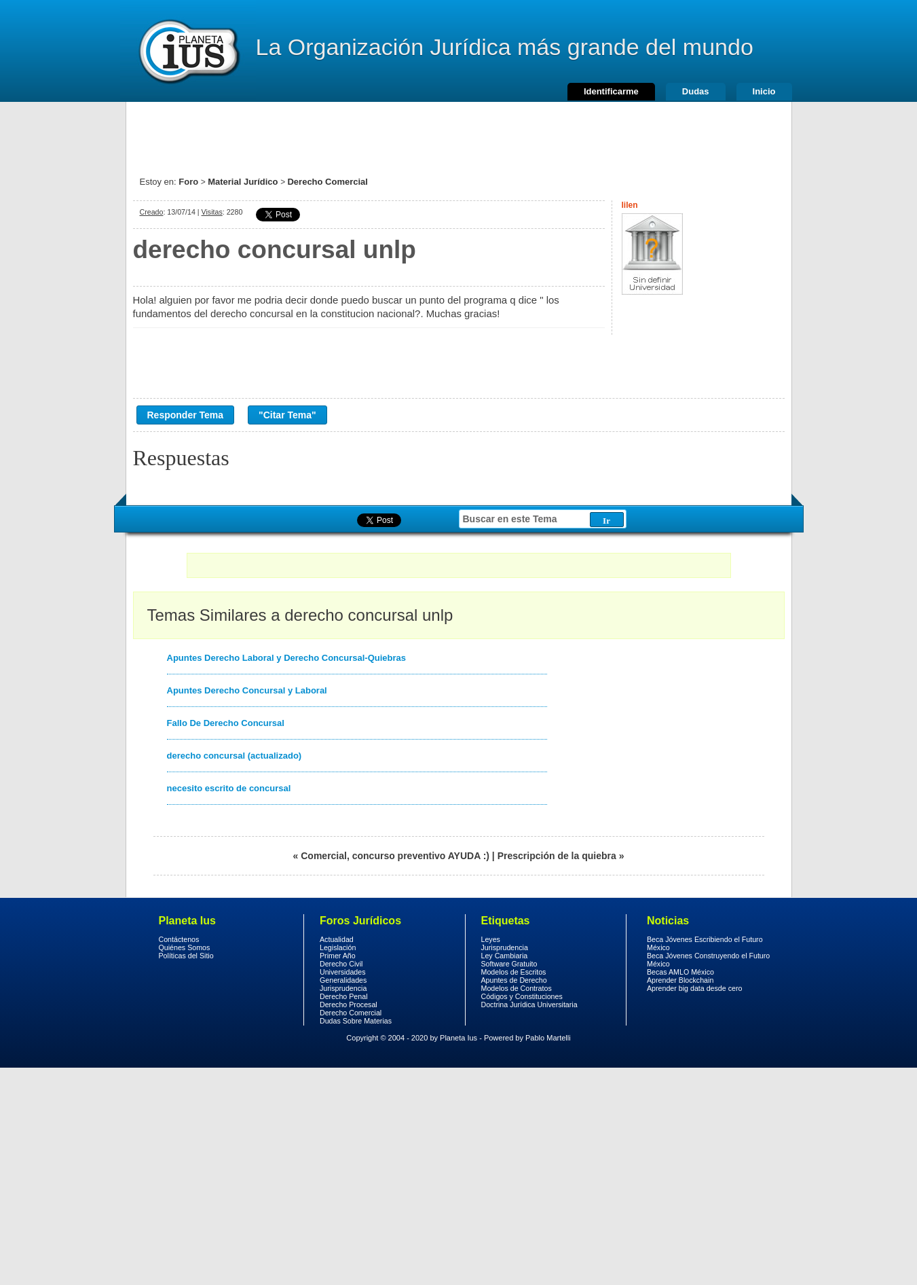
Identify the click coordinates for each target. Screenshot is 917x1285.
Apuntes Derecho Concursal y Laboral (247, 690)
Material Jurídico (243, 182)
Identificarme (611, 91)
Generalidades (343, 980)
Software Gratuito (509, 964)
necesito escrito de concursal (229, 788)
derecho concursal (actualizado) (234, 755)
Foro (188, 182)
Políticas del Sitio (186, 956)
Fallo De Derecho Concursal (225, 723)
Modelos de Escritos (513, 972)
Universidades (343, 972)
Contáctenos (179, 939)
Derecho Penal (344, 996)
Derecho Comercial (327, 182)
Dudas (695, 91)
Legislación (338, 947)
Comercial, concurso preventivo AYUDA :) (395, 855)
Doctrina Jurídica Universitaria (529, 1004)
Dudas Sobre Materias (356, 1021)
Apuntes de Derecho (514, 980)
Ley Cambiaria (504, 956)
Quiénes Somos (184, 947)
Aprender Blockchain (680, 980)
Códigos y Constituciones (522, 996)
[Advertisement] (458, 132)
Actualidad (337, 939)
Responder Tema (185, 415)
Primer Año (338, 956)
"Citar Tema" (287, 415)
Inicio (764, 91)
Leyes (490, 939)
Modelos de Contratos (516, 988)
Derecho (188, 51)
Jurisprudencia (343, 988)
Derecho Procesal (348, 1004)
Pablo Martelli (548, 1038)
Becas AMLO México (680, 972)
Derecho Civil (341, 964)
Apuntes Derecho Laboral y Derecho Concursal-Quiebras (287, 658)
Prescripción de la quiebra (557, 855)
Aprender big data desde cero (694, 988)
